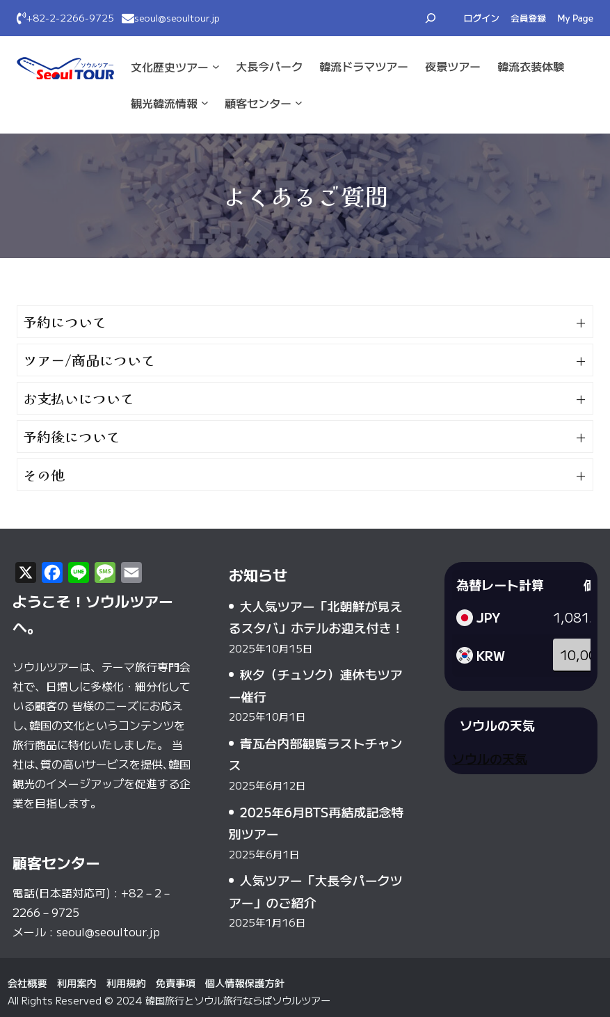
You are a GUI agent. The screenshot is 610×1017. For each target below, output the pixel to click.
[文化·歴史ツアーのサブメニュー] (216, 66)
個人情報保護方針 (244, 982)
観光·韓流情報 (164, 103)
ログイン (481, 17)
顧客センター (258, 103)
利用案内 (77, 982)
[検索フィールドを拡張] (430, 18)
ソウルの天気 (489, 758)
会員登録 (528, 17)
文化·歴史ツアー (170, 66)
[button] (305, 321)
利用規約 (126, 982)
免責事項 (175, 982)
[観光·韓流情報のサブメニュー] (205, 102)
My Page (575, 17)
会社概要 (27, 982)
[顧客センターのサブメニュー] (299, 102)
